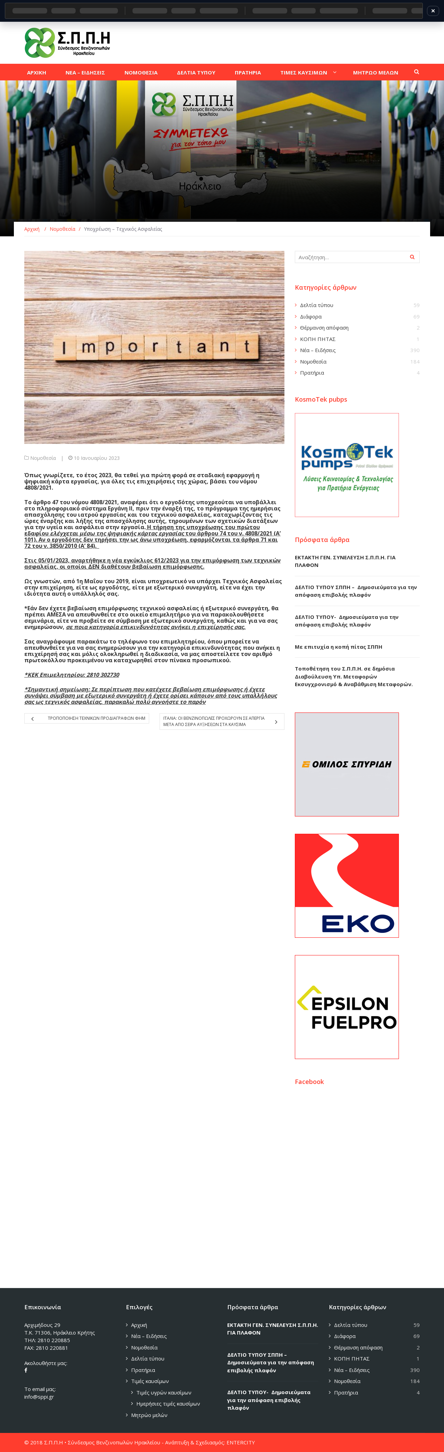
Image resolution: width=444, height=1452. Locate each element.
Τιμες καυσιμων (303, 72)
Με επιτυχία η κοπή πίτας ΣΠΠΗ (338, 646)
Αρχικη (36, 72)
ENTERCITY (241, 1442)
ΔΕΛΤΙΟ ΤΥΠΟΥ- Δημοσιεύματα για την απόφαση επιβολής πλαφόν (268, 1400)
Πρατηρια (248, 72)
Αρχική (139, 1324)
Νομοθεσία (43, 458)
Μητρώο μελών (149, 1414)
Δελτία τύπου (316, 304)
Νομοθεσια (141, 72)
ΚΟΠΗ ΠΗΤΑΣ (318, 338)
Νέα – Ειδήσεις (318, 350)
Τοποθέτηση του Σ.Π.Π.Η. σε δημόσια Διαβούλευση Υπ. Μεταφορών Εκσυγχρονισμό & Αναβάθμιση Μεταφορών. (354, 676)
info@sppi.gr (39, 1396)
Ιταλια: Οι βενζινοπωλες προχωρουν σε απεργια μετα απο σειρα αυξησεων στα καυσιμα (214, 721)
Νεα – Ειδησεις (85, 72)
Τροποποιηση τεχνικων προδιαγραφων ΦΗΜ (96, 718)
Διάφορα (311, 316)
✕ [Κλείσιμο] (433, 10)
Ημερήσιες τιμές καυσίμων (168, 1403)
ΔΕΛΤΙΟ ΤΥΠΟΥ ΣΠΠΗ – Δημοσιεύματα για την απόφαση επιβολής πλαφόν (270, 1362)
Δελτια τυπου (196, 72)
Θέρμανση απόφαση (324, 327)
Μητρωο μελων (375, 72)
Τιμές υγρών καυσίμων (163, 1392)
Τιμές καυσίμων (150, 1380)
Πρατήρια (312, 372)
